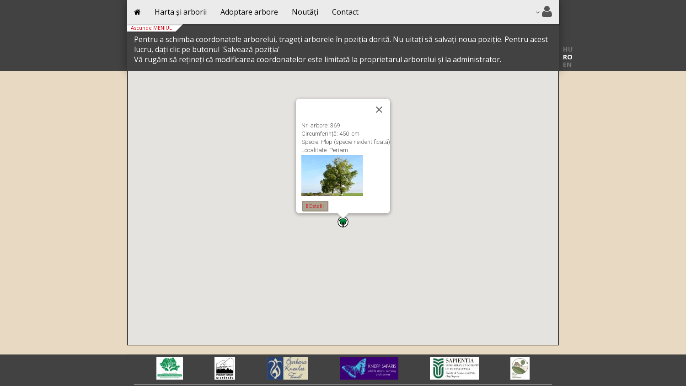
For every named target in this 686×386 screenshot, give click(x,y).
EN (567, 64)
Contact (345, 12)
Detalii (315, 206)
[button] (343, 221)
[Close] (379, 110)
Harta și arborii (181, 12)
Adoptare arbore (249, 12)
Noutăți (305, 12)
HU (568, 49)
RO (568, 57)
